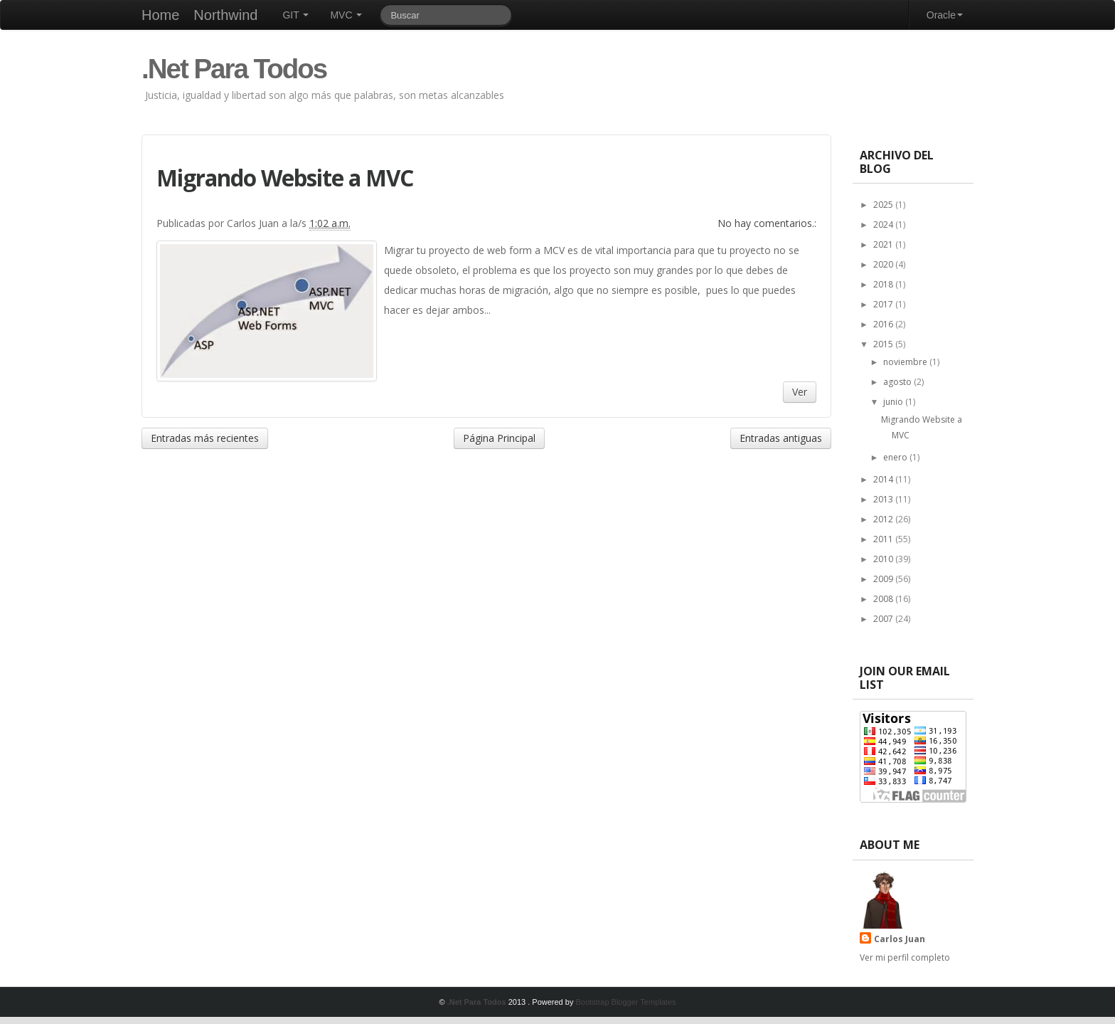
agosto (898, 382)
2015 (884, 344)
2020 (884, 264)
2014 (884, 479)
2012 (884, 519)
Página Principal (499, 438)
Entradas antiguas (781, 438)
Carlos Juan (899, 939)
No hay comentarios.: (766, 223)
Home (160, 15)
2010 (884, 559)
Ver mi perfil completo (905, 957)
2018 (884, 284)
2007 (884, 619)
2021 (884, 244)
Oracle (945, 15)
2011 (884, 539)
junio (894, 402)
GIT (295, 15)
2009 (884, 579)
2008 (884, 599)
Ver (799, 391)
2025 (884, 205)
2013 (884, 499)
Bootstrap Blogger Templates (625, 1002)
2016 (884, 324)
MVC (346, 15)
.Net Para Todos (234, 68)
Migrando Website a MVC (284, 177)
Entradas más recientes (205, 438)
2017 (884, 304)
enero (896, 457)
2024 (884, 224)
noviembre (906, 362)
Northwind (225, 15)
